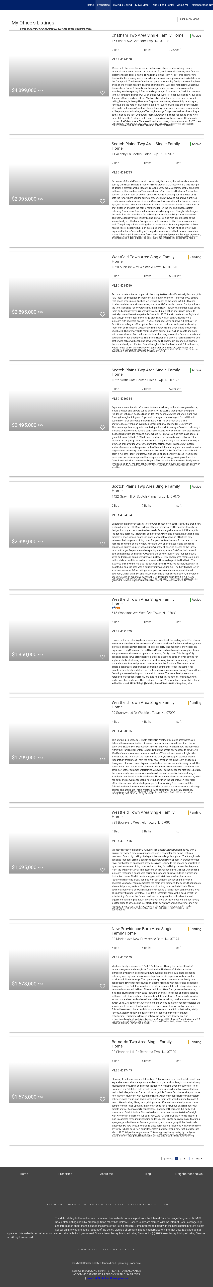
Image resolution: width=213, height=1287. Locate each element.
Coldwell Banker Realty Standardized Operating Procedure (106, 1263)
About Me (183, 4)
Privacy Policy (76, 1205)
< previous (167, 1158)
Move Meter (142, 4)
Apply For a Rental (163, 4)
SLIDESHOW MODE (189, 19)
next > (199, 1158)
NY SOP (164, 1205)
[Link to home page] (4, 5)
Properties (103, 4)
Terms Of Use (53, 1205)
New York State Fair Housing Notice (107, 1278)
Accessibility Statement (107, 1205)
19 (191, 1158)
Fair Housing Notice (142, 1205)
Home (90, 4)
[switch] (102, 91)
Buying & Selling (122, 4)
